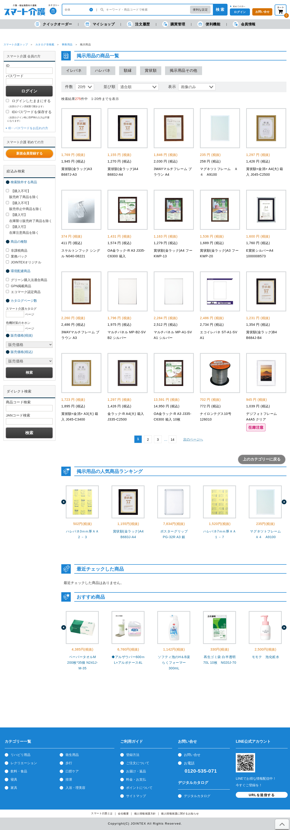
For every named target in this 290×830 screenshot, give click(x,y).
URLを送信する (262, 795)
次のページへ (193, 439)
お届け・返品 (136, 771)
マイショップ (99, 24)
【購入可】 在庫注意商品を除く (22, 229)
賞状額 (151, 70)
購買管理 (173, 24)
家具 (14, 787)
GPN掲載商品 (18, 286)
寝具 (14, 779)
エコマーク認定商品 (23, 292)
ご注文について (137, 763)
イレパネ (74, 70)
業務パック (16, 256)
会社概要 (123, 813)
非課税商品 (16, 250)
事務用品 (67, 44)
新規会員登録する (29, 153)
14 (172, 439)
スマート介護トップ (16, 44)
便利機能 (208, 24)
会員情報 (244, 24)
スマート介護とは (102, 813)
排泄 (69, 779)
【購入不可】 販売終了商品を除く (22, 194)
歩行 (69, 763)
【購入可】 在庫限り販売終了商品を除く (29, 217)
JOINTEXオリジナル (23, 262)
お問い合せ (192, 754)
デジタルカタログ (197, 796)
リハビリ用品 (20, 754)
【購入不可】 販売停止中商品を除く (24, 206)
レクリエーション (24, 763)
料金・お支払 (136, 779)
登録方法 (132, 754)
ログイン (240, 12)
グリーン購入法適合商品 (26, 280)
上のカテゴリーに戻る (262, 459)
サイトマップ (136, 796)
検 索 (220, 10)
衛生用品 (72, 754)
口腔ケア (72, 771)
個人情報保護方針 (145, 813)
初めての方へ (239, 6)
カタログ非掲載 (44, 44)
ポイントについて (139, 787)
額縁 (128, 70)
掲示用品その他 (183, 70)
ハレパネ (103, 70)
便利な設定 (200, 9)
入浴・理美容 (75, 787)
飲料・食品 (19, 771)
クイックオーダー (53, 24)
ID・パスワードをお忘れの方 (28, 128)
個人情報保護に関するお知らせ (180, 813)
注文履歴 (138, 24)
